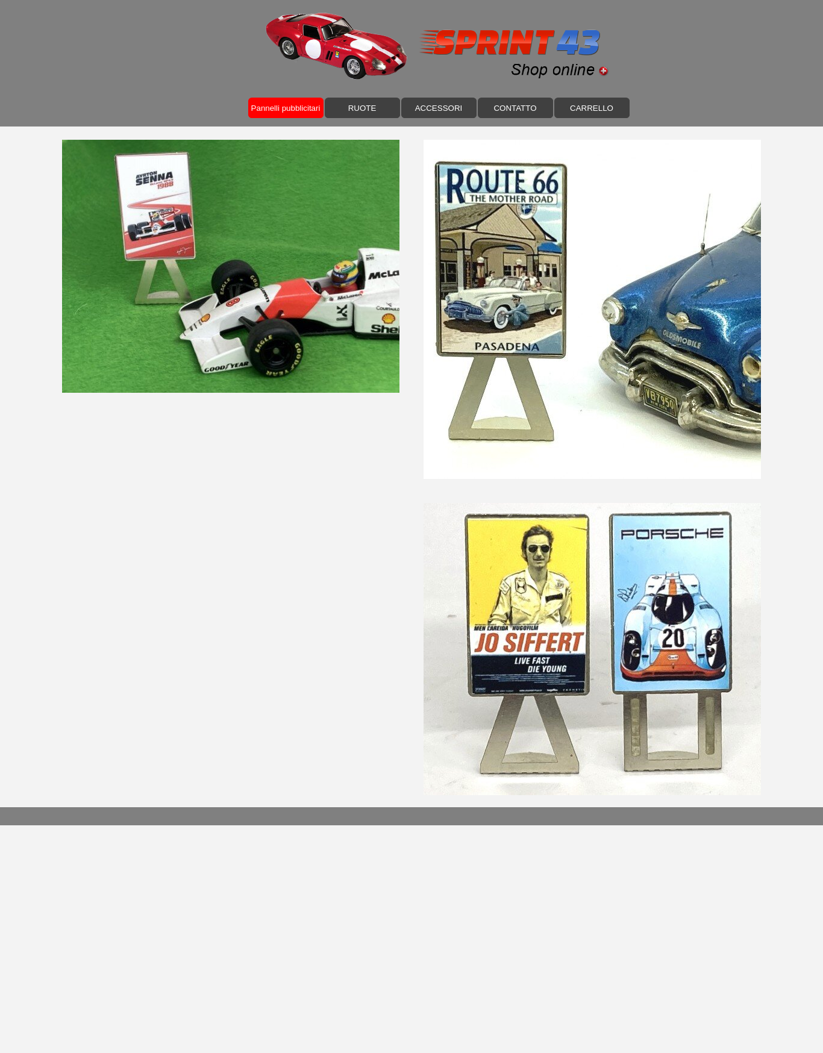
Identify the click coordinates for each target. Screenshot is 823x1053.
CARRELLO (591, 108)
